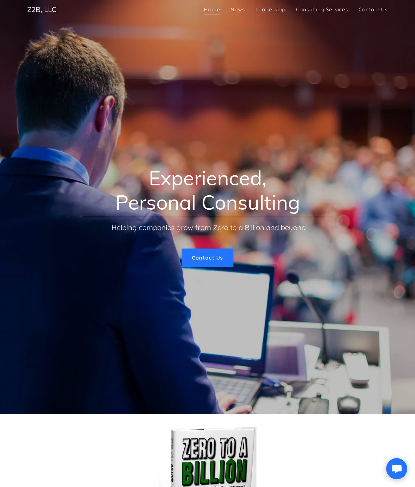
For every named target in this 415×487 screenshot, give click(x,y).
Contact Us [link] (373, 9)
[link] (41, 10)
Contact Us (207, 257)
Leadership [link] (270, 9)
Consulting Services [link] (322, 9)
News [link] (238, 9)
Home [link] (212, 9)
